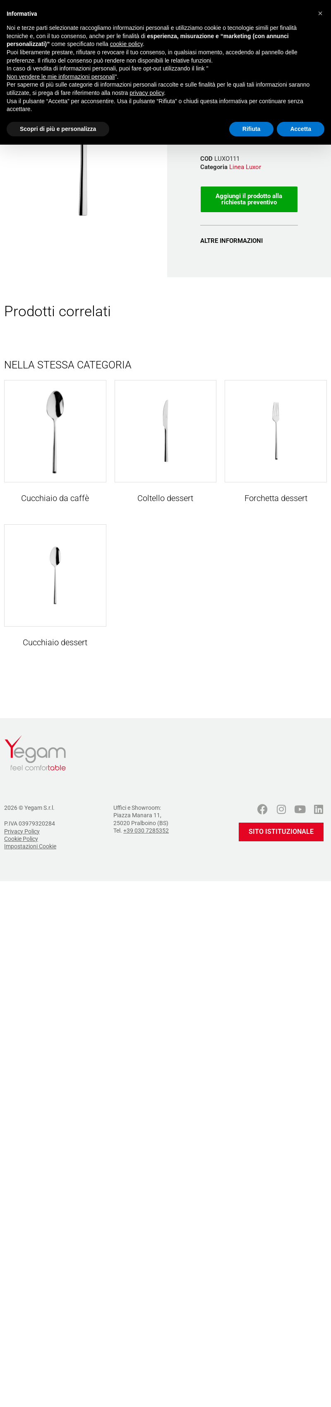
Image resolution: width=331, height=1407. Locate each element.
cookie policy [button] (126, 44)
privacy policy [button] (147, 93)
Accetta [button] (300, 129)
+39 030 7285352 (146, 830)
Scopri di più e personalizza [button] (58, 129)
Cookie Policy (21, 838)
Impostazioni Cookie (30, 846)
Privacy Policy (22, 831)
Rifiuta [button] (251, 129)
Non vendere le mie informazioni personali (61, 76)
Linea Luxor (245, 167)
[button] (320, 13)
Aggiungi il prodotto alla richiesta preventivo (249, 199)
